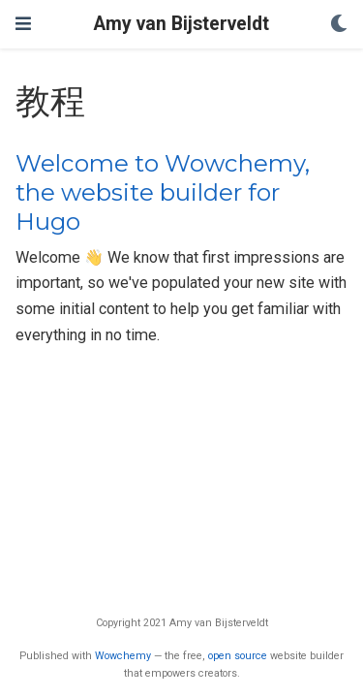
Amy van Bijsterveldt (181, 24)
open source (237, 656)
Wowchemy (123, 656)
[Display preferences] (339, 25)
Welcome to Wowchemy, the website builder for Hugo (162, 193)
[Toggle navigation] (23, 24)
